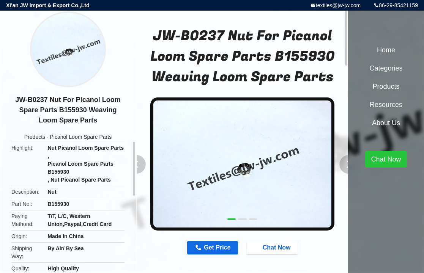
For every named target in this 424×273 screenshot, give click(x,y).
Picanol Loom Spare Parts (81, 137)
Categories (385, 68)
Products (34, 137)
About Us (386, 123)
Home (386, 50)
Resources (386, 104)
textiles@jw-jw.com (338, 5)
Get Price (217, 247)
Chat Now (273, 247)
